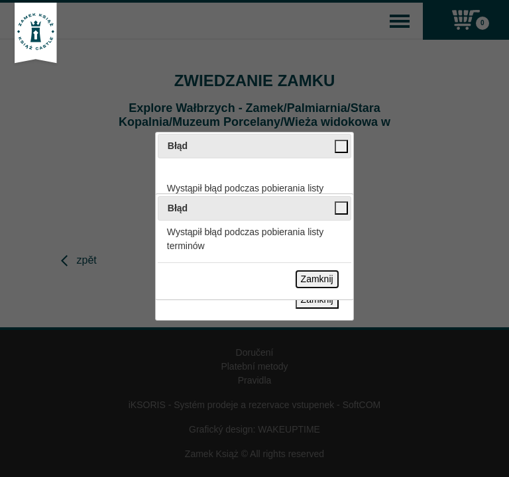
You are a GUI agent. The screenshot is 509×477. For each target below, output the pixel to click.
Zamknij (317, 279)
